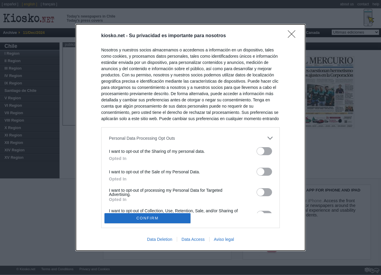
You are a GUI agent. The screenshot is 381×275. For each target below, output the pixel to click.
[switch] (264, 151)
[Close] (293, 36)
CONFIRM (147, 218)
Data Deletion (159, 239)
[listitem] (190, 138)
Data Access (193, 239)
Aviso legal (224, 239)
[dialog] (190, 137)
